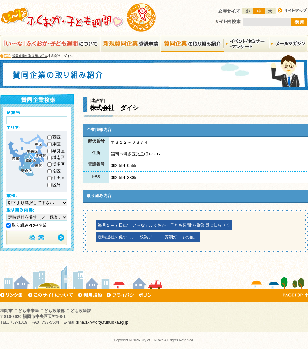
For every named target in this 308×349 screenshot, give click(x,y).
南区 (56, 171)
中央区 (58, 177)
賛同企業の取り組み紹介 (29, 56)
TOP (7, 56)
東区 (56, 144)
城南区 (58, 157)
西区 (56, 137)
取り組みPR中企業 (26, 225)
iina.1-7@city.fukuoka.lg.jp (102, 322)
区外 (56, 184)
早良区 (58, 150)
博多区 (58, 164)
